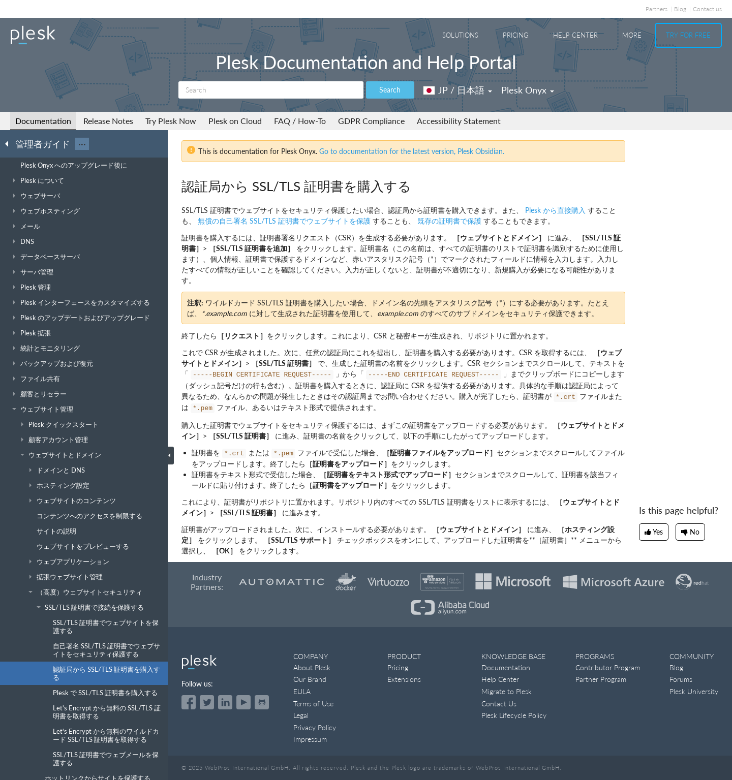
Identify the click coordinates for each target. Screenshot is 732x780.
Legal (301, 715)
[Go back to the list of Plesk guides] (9, 143)
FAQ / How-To (300, 121)
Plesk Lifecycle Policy (513, 715)
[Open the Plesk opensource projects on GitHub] (262, 702)
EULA (302, 691)
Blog (680, 9)
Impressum (310, 739)
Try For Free (688, 35)
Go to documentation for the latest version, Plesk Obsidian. (411, 151)
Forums (680, 679)
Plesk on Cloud (235, 121)
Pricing (516, 35)
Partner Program (600, 679)
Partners (656, 9)
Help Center (575, 35)
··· (82, 143)
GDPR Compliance (371, 121)
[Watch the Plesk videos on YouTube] (243, 702)
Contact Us (498, 703)
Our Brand (309, 679)
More (632, 35)
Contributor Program (607, 667)
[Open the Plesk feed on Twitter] (207, 702)
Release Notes (108, 121)
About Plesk (311, 667)
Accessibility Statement (459, 121)
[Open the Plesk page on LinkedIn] (225, 702)
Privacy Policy (314, 727)
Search (390, 89)
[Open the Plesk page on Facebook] (188, 702)
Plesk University (693, 691)
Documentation (43, 121)
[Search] (270, 90)
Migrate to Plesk (506, 691)
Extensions (404, 679)
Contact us (707, 9)
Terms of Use (313, 703)
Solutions (460, 35)
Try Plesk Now (170, 121)
